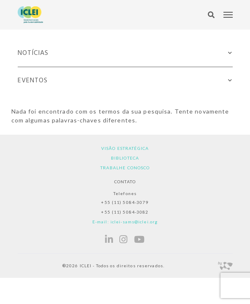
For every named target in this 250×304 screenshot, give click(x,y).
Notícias (33, 53)
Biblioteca (125, 157)
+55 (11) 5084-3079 (124, 202)
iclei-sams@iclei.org (134, 221)
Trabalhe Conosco (125, 167)
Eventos (33, 81)
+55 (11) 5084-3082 (124, 211)
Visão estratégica (125, 148)
